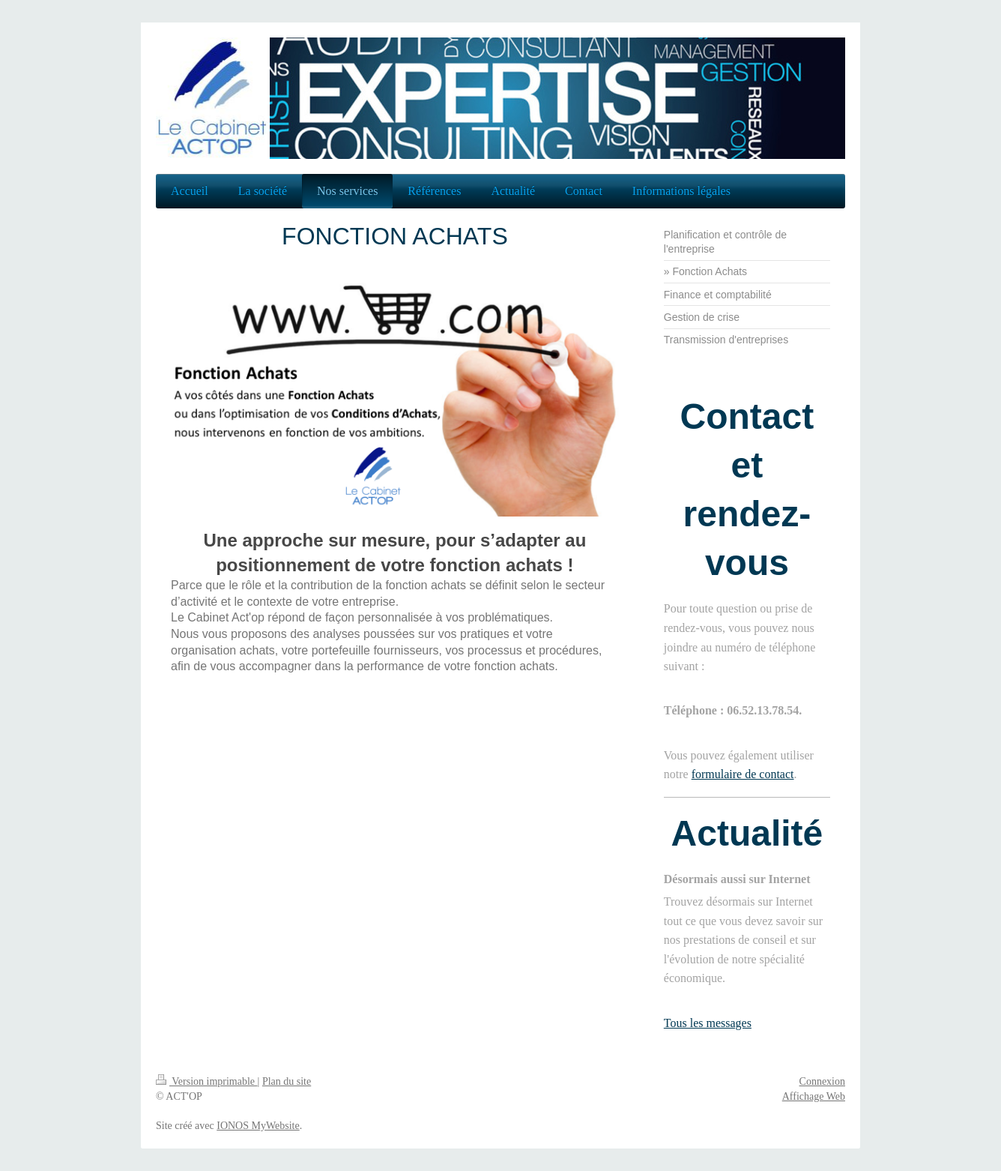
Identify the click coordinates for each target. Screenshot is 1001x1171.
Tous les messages (707, 1023)
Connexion (822, 1081)
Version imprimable (207, 1081)
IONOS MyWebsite (258, 1125)
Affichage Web (813, 1096)
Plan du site (286, 1081)
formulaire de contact (743, 774)
